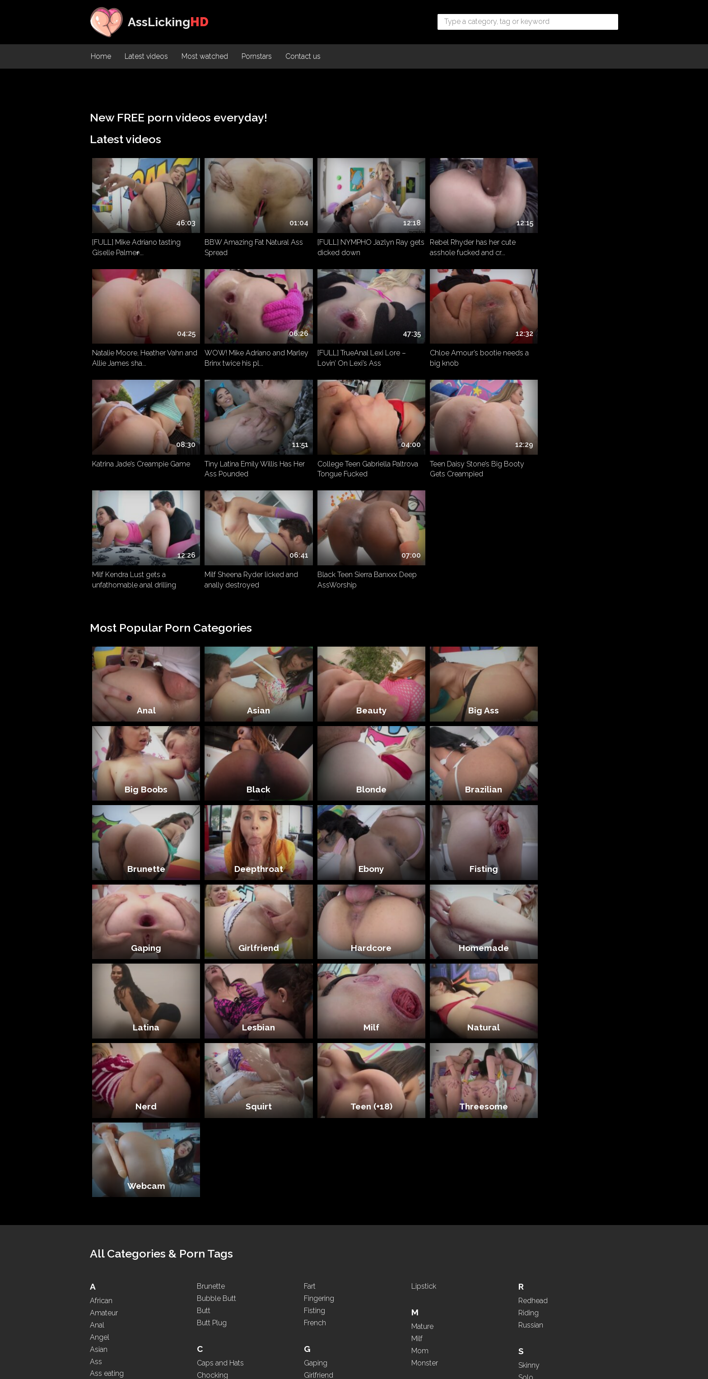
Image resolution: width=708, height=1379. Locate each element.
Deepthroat (565, 654)
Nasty (420, 1094)
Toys (526, 1242)
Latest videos (146, 56)
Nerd (143, 877)
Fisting (248, 728)
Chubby (210, 1079)
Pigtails (422, 1260)
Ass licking (107, 1077)
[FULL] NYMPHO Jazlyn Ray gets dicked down (348, 242)
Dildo (205, 1179)
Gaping (354, 728)
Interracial (319, 1183)
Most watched (205, 56)
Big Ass (459, 579)
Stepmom (534, 1117)
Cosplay (210, 1103)
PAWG (422, 1235)
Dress (206, 1203)
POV (418, 1296)
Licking (315, 1300)
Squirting (532, 1105)
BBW (98, 1190)
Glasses (317, 1079)
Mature (422, 1018)
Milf (460, 803)
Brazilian (354, 654)
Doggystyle (216, 1192)
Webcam (565, 877)
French (315, 1014)
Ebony (142, 728)
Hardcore (565, 728)
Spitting (530, 1081)
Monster (424, 1054)
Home (101, 56)
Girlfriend (459, 728)
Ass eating (107, 1065)
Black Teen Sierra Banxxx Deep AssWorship (564, 454)
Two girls (533, 1254)
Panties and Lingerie (443, 1223)
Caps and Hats (220, 1054)
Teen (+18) (354, 877)
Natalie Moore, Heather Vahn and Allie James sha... (560, 242)
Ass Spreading (113, 1101)
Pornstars (257, 56)
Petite (420, 1248)
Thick (527, 1206)
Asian (248, 579)
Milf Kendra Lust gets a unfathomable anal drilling (345, 454)
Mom (420, 1042)
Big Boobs (565, 579)
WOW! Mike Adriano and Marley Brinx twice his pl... (133, 348)
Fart (310, 978)
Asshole (103, 1138)
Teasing (530, 1182)
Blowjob (103, 1275)
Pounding (426, 1284)
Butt (203, 1002)
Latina (248, 803)
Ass (96, 1053)
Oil (415, 1183)
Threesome (459, 877)
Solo (525, 1069)
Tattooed (532, 1169)
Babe (98, 1178)
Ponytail (424, 1272)
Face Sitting (215, 1284)
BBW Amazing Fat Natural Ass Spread (247, 242)
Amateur (104, 1004)
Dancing (210, 1155)
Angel (99, 1029)
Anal (142, 579)
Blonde (248, 654)
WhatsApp (536, 1307)
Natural (565, 803)
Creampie (212, 1115)
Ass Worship (110, 1126)
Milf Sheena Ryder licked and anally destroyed (456, 454)
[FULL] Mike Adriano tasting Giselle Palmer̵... (136, 242)
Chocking (212, 1066)
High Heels (321, 1131)
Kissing (315, 1223)
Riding (528, 1004)
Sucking (531, 1129)
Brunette (460, 654)
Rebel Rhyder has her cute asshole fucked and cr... (452, 242)
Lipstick (423, 978)
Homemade (143, 803)
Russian (530, 1016)
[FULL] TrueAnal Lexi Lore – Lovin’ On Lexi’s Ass (242, 348)
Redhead (533, 992)
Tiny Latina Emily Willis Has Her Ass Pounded (565, 348)
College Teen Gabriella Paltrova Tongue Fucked (142, 454)
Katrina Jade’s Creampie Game (458, 343)
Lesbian (354, 803)
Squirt (248, 877)
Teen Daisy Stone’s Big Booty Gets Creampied (245, 454)
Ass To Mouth (112, 1113)
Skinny (529, 1057)
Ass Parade (108, 1089)
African (101, 992)
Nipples (424, 1143)
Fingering (319, 990)
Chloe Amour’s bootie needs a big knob (352, 348)
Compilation (217, 1090)
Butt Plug (212, 1014)
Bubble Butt (216, 990)
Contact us (303, 56)
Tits (524, 1230)
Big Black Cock (115, 1226)
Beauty (354, 579)
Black (143, 654)
